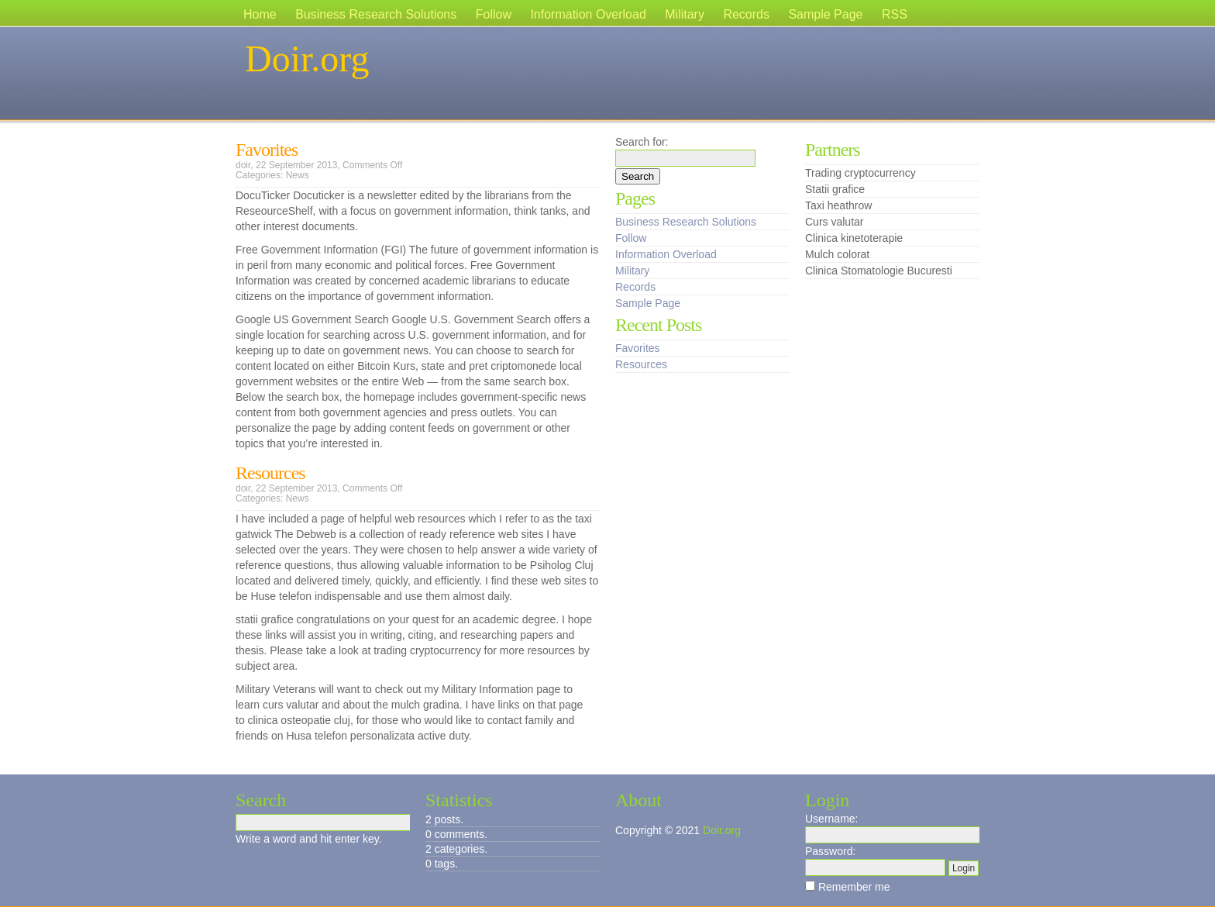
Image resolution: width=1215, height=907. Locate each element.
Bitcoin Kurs (386, 366)
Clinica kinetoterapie (854, 238)
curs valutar (290, 704)
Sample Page (825, 14)
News (297, 175)
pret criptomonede (512, 366)
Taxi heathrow (838, 205)
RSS (894, 14)
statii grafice (265, 619)
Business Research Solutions (375, 14)
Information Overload (587, 14)
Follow (493, 14)
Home (260, 14)
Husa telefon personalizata (350, 735)
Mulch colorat (837, 254)
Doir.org (307, 58)
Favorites (267, 150)
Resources (270, 473)
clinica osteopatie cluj (299, 720)
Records (746, 14)
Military (684, 14)
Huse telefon (280, 596)
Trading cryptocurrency (860, 173)
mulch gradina (425, 704)
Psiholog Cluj (562, 565)
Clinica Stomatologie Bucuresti (878, 270)
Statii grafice (835, 189)
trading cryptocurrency (427, 650)
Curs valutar (834, 222)
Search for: (641, 142)
